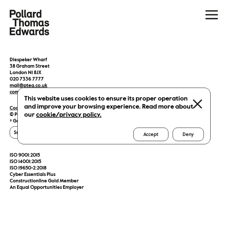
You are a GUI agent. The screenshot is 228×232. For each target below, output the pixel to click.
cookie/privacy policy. (68, 114)
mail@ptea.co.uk (28, 85)
